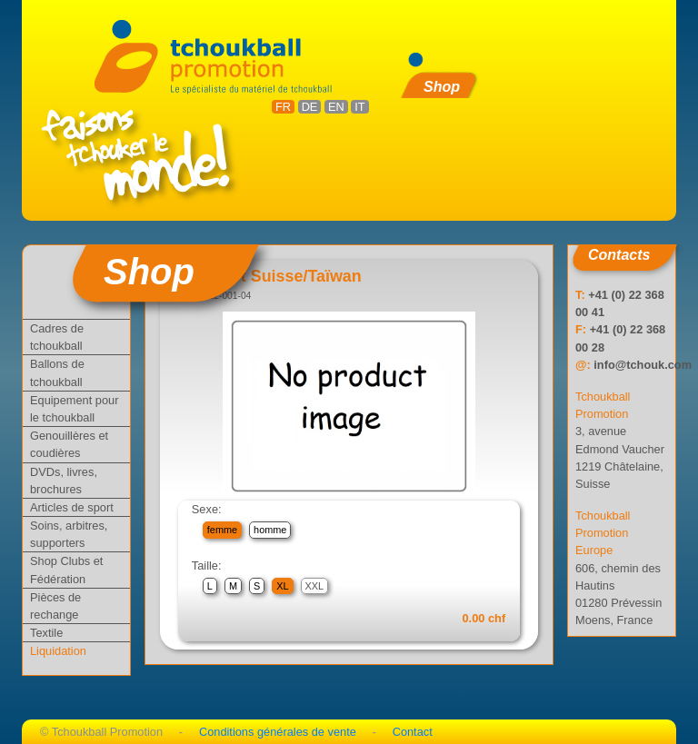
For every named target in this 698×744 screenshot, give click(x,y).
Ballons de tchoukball (57, 372)
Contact (413, 732)
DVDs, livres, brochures (63, 480)
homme (270, 529)
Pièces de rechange (55, 605)
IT (359, 107)
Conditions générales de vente (277, 732)
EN (336, 107)
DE (310, 107)
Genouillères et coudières (69, 444)
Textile (46, 633)
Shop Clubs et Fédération (66, 569)
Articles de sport (72, 507)
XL (282, 585)
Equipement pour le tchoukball (74, 408)
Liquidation (58, 651)
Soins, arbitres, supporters (68, 534)
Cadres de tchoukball (57, 337)
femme (222, 529)
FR (283, 107)
